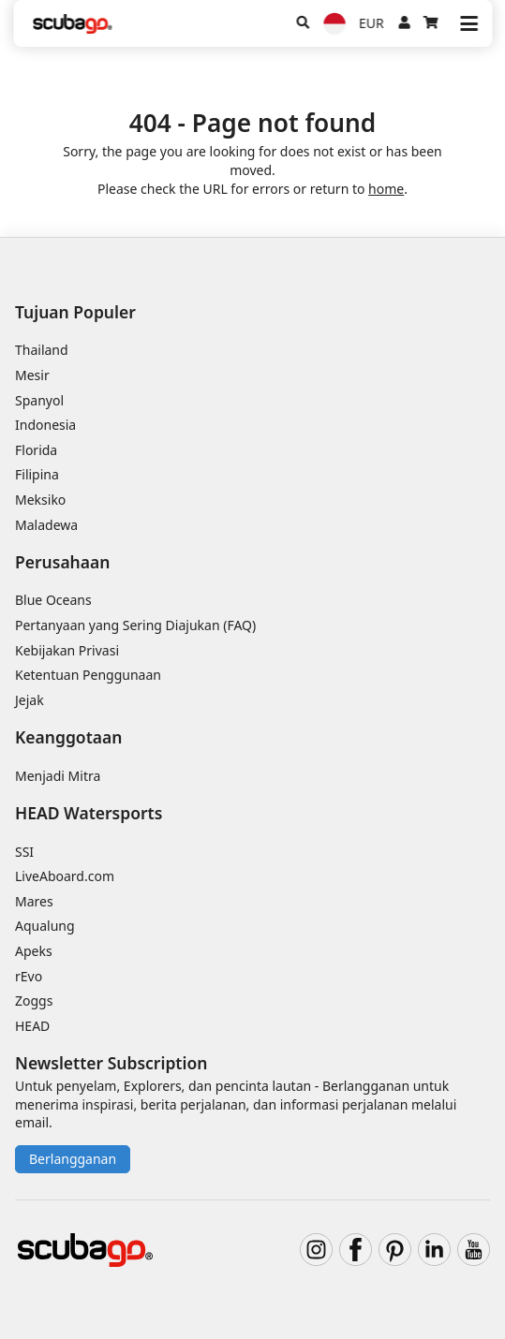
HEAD (32, 1026)
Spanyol (39, 400)
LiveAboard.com (64, 876)
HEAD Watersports (88, 813)
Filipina (37, 474)
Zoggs (33, 1000)
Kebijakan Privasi (67, 650)
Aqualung (45, 925)
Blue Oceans (53, 600)
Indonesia (45, 425)
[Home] (72, 24)
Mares (34, 901)
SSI (24, 852)
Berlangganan (72, 1159)
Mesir (32, 375)
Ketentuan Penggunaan (88, 675)
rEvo (28, 976)
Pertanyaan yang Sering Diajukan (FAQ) (135, 625)
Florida (36, 450)
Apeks (33, 951)
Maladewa (46, 525)
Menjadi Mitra (57, 776)
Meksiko (40, 499)
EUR (371, 23)
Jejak (29, 700)
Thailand (41, 350)
